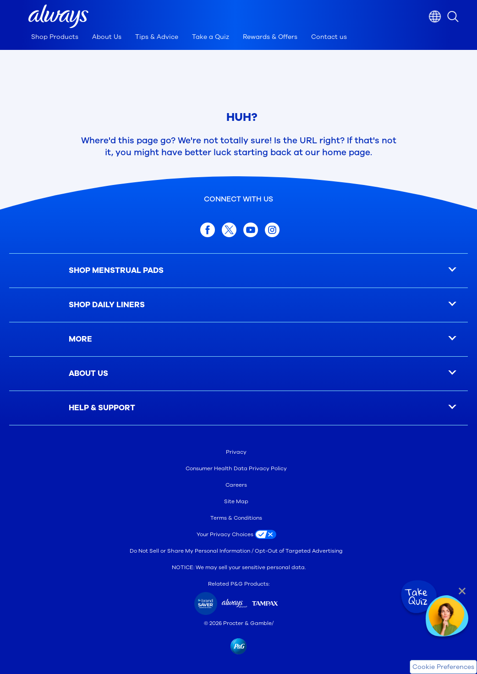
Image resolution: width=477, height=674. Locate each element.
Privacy (236, 452)
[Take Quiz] (418, 597)
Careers (236, 485)
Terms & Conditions (236, 518)
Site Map (236, 501)
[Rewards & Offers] (270, 39)
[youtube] (250, 230)
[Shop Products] (54, 39)
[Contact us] (329, 39)
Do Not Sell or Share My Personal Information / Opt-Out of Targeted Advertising (236, 550)
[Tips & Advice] (156, 39)
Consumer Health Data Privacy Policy (236, 468)
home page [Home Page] (346, 152)
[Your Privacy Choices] (239, 534)
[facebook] (207, 230)
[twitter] (229, 230)
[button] (58, 16)
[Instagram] (272, 230)
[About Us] (106, 39)
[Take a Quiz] (210, 39)
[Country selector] (434, 16)
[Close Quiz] (462, 591)
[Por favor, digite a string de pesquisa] (462, 16)
